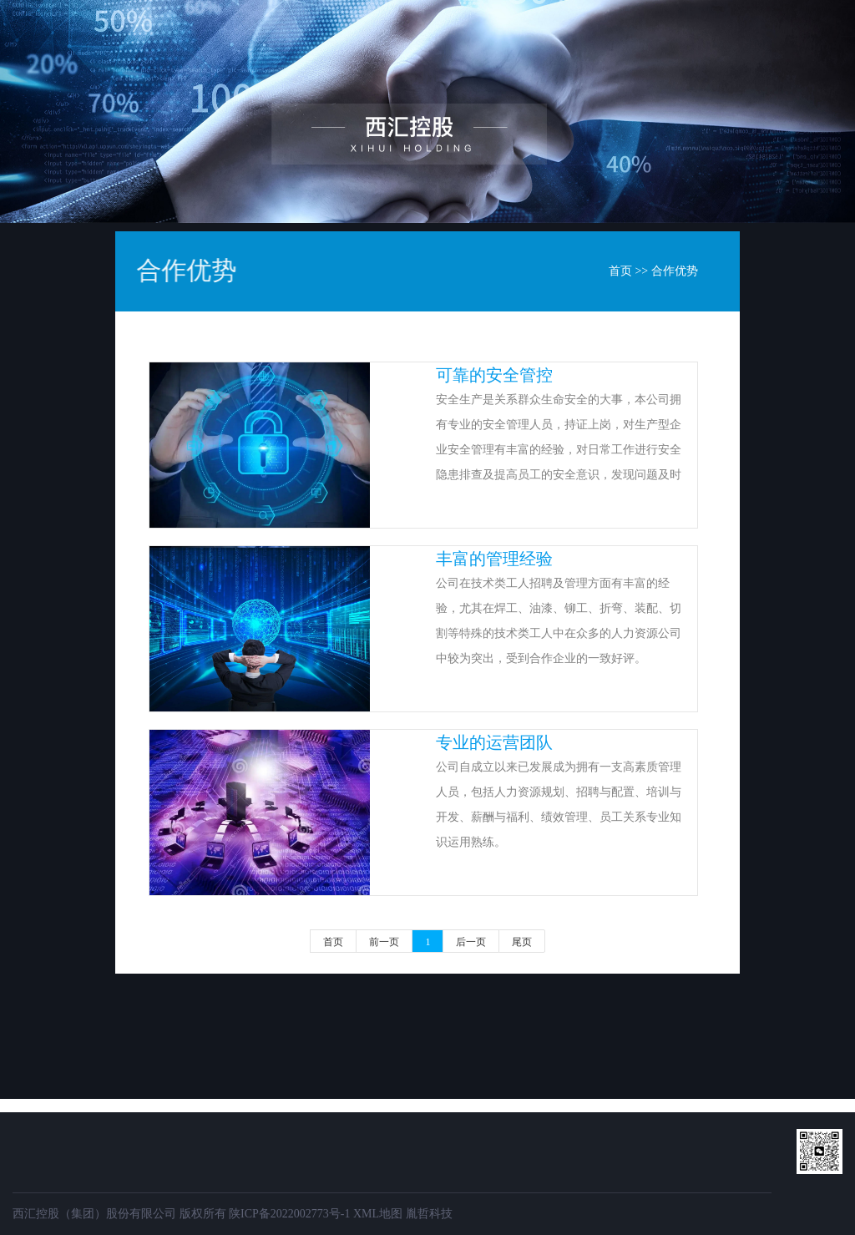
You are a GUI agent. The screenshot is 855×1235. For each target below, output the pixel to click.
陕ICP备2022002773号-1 (289, 1213)
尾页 (522, 942)
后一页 (471, 942)
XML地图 (377, 1213)
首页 (258, 45)
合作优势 (674, 271)
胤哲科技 (429, 1213)
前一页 (384, 942)
